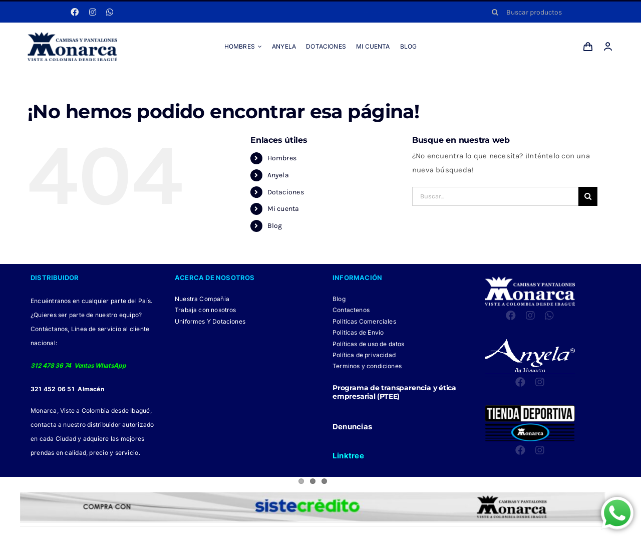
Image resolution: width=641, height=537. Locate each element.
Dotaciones (285, 192)
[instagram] (92, 12)
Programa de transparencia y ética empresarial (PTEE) (394, 392)
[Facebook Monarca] (296, 531)
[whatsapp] (109, 12)
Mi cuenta (283, 208)
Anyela (278, 175)
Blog (274, 225)
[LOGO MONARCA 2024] (72, 35)
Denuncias (352, 426)
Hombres (282, 158)
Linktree (348, 455)
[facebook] (75, 12)
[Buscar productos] (549, 12)
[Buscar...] (495, 196)
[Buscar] (495, 12)
